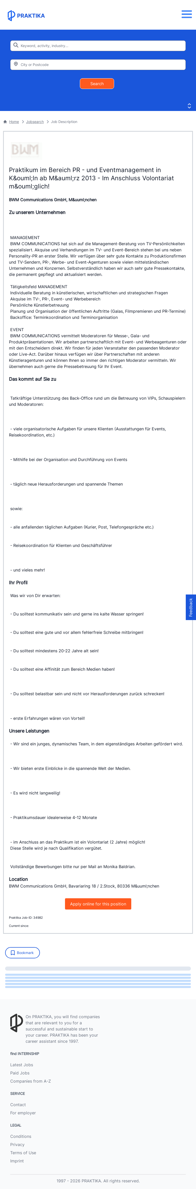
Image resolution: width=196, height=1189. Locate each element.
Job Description (64, 121)
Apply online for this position (98, 903)
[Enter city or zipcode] (98, 64)
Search (97, 83)
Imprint (17, 1160)
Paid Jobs (19, 1072)
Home (11, 121)
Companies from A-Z (30, 1081)
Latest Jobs (21, 1064)
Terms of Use (23, 1152)
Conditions (20, 1136)
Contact (18, 1104)
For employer (23, 1112)
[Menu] (188, 14)
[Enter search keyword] (98, 45)
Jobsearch (35, 121)
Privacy (17, 1144)
